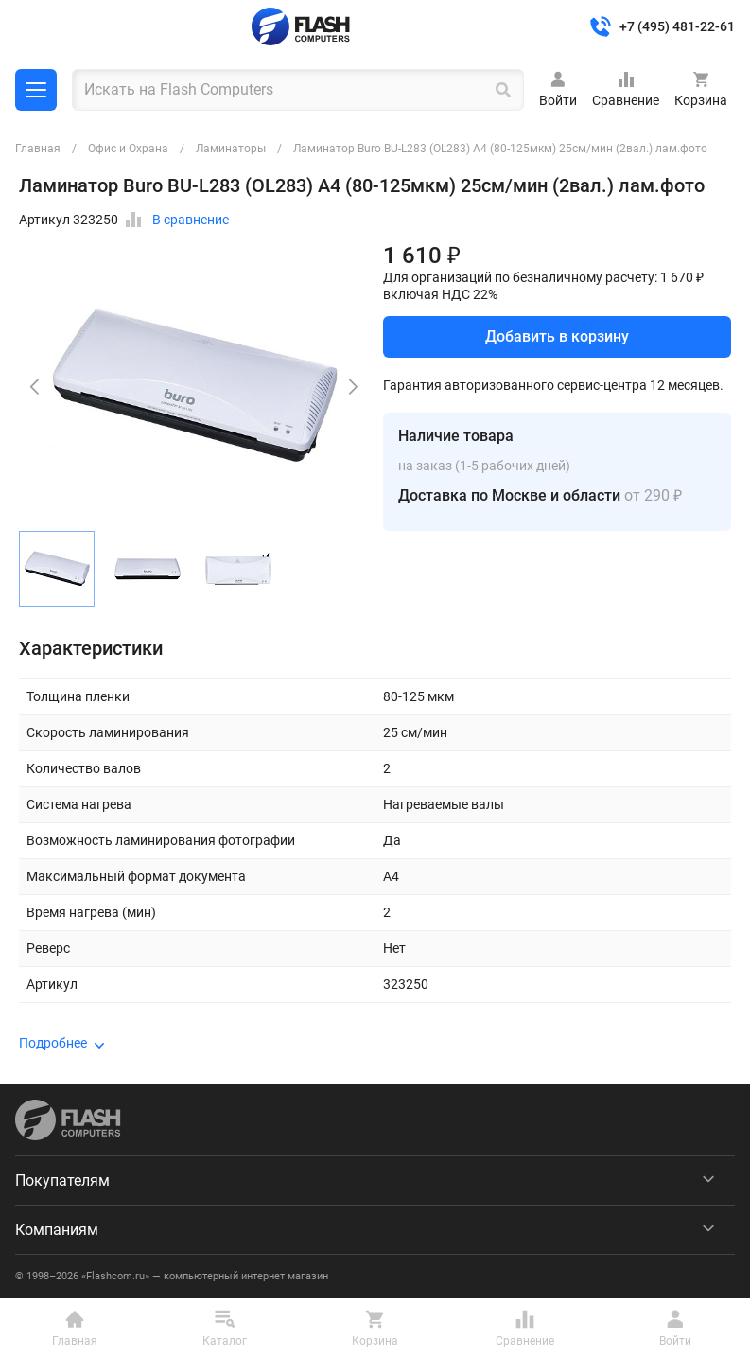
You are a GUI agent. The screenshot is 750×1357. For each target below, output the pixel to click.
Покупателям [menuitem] (62, 1181)
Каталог (36, 90)
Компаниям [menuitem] (56, 1230)
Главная (38, 148)
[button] (353, 387)
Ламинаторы (231, 148)
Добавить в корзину (557, 336)
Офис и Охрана (128, 148)
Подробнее (53, 1042)
